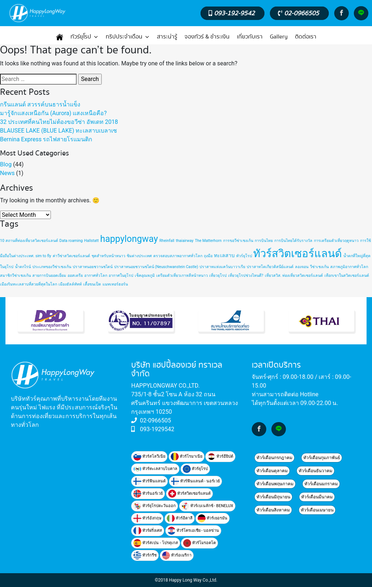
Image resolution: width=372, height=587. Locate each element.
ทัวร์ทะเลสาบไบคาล (155, 469)
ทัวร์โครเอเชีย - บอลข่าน (193, 531)
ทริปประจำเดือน (128, 37)
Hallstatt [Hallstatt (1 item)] (91, 240)
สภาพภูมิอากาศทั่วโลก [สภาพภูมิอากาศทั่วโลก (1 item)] (349, 266)
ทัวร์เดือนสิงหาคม (273, 510)
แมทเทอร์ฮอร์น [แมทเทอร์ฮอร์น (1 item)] (115, 284)
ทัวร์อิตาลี (180, 518)
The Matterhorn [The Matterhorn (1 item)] (208, 240)
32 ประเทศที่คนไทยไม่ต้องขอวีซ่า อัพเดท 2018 (59, 121)
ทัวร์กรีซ (145, 555)
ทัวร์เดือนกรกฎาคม (274, 457)
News (7, 173)
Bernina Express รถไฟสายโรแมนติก (46, 139)
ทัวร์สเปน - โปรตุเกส (155, 543)
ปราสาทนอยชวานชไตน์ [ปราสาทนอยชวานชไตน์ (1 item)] (93, 266)
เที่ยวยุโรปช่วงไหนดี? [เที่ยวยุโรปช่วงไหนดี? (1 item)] (245, 275)
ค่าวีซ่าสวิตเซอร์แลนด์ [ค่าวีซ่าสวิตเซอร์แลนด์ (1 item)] (71, 256)
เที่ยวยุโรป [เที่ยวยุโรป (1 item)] (218, 275)
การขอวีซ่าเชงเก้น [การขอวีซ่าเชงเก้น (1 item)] (238, 240)
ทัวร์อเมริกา (176, 555)
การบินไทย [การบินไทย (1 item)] (264, 240)
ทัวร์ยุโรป (84, 37)
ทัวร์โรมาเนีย (186, 457)
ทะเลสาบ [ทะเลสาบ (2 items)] (224, 255)
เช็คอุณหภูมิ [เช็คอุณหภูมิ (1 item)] (145, 275)
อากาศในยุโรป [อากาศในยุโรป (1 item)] (121, 275)
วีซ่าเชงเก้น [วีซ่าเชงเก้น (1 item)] (319, 266)
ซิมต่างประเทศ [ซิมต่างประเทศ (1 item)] (139, 256)
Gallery (279, 37)
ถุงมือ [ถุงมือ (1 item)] (208, 256)
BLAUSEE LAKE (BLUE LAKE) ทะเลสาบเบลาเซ (58, 130)
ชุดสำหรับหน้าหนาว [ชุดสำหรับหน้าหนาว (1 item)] (108, 256)
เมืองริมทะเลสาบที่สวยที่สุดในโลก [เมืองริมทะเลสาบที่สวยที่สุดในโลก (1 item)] (28, 284)
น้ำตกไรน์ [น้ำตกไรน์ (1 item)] (23, 266)
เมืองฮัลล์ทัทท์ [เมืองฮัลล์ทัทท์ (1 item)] (70, 284)
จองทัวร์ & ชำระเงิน (207, 37)
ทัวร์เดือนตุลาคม (272, 470)
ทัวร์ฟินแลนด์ (149, 481)
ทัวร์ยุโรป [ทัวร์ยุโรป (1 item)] (244, 256)
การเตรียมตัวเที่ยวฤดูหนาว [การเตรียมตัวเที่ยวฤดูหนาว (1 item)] (336, 240)
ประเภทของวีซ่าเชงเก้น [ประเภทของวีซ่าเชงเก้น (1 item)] (51, 266)
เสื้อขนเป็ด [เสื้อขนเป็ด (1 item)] (92, 284)
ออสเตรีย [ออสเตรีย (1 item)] (75, 275)
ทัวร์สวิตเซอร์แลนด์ (189, 494)
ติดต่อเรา (305, 37)
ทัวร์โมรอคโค (199, 543)
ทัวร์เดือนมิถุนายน (273, 496)
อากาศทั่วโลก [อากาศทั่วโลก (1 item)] (95, 275)
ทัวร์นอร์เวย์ (148, 494)
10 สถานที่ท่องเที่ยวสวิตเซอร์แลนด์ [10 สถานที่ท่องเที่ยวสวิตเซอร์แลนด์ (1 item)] (29, 240)
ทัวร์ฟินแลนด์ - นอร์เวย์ (195, 481)
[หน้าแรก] (59, 37)
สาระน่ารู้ (167, 37)
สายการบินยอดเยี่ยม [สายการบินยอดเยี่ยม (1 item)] (49, 275)
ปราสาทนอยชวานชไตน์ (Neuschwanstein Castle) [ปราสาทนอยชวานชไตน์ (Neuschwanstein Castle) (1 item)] (156, 266)
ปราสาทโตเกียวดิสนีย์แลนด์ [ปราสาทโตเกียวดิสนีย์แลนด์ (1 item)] (270, 266)
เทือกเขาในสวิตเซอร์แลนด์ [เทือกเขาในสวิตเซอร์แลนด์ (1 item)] (346, 275)
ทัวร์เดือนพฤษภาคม (275, 483)
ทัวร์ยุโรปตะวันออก (154, 506)
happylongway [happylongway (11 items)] (129, 239)
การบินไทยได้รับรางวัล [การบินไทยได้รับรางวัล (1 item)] (293, 240)
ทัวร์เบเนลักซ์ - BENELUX (207, 506)
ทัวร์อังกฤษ (147, 518)
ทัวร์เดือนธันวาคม (315, 470)
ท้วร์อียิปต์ (220, 457)
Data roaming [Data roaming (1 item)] (71, 240)
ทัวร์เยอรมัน (212, 518)
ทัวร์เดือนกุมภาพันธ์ (321, 457)
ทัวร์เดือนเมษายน (317, 510)
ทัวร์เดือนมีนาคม (317, 496)
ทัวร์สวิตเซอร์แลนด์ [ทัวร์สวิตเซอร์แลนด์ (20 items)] (297, 253)
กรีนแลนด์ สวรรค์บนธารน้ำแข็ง (40, 104)
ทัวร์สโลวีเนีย (149, 457)
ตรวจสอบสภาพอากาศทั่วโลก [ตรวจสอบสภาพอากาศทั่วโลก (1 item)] (177, 256)
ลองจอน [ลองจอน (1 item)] (301, 266)
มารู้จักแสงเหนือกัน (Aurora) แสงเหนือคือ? (53, 113)
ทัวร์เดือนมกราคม (321, 483)
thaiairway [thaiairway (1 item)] (185, 240)
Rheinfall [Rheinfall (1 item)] (166, 240)
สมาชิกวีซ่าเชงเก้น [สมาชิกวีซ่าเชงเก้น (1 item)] (15, 275)
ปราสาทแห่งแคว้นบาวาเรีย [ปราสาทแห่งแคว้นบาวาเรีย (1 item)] (222, 266)
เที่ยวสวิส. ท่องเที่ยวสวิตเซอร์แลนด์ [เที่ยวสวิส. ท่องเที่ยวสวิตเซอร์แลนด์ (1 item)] (294, 275)
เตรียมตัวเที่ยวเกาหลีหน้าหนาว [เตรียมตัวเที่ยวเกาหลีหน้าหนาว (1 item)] (182, 275)
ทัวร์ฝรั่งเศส (147, 531)
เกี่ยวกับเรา (250, 37)
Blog (6, 164)
